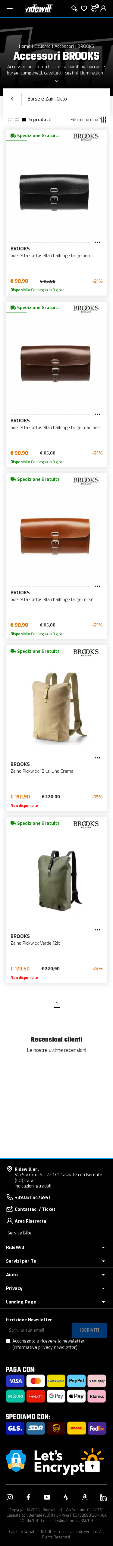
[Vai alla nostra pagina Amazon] (84, 1497)
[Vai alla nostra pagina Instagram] (9, 1497)
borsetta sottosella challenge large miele (52, 600)
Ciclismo (42, 46)
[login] (103, 8)
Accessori (64, 46)
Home (24, 46)
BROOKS (86, 46)
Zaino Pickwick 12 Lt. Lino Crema (42, 771)
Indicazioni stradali (33, 1186)
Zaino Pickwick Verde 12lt (35, 943)
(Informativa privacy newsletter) (44, 1347)
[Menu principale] (9, 8)
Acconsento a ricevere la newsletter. (48, 1344)
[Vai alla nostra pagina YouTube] (47, 1497)
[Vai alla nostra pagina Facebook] (28, 1497)
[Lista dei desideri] (84, 8)
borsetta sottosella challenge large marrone (55, 428)
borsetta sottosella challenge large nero (51, 256)
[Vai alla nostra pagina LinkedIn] (103, 1497)
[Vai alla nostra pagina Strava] (66, 1497)
